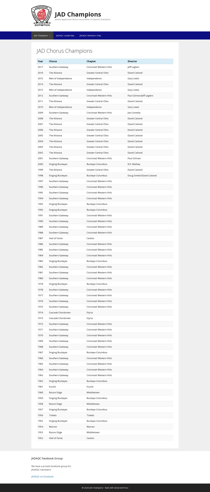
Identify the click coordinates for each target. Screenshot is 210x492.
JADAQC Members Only (90, 35)
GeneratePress (121, 487)
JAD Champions (78, 14)
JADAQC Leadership (65, 35)
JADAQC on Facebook (42, 476)
